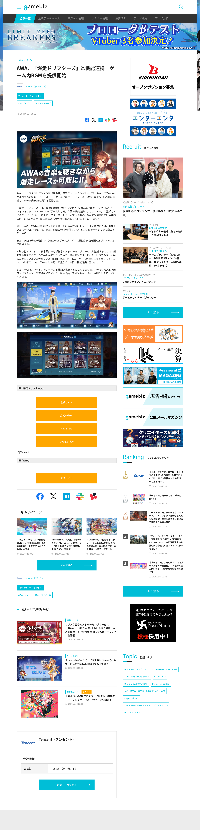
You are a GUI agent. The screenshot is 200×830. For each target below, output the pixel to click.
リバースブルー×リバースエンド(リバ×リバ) (144, 690)
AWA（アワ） (24, 103)
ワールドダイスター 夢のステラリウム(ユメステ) (146, 705)
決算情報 (120, 18)
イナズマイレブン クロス (135, 669)
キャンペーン (25, 60)
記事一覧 (25, 18)
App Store (66, 428)
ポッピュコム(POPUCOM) (135, 683)
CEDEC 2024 (159, 676)
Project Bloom (131, 698)
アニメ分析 (162, 18)
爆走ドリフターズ (43, 103)
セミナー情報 (99, 18)
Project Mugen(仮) (161, 683)
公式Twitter (66, 415)
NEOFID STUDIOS (132, 712)
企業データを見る (66, 785)
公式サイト (67, 402)
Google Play (67, 441)
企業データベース (49, 18)
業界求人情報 (75, 18)
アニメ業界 (140, 18)
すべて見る (67, 565)
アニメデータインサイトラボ (164, 669)
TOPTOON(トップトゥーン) (136, 676)
